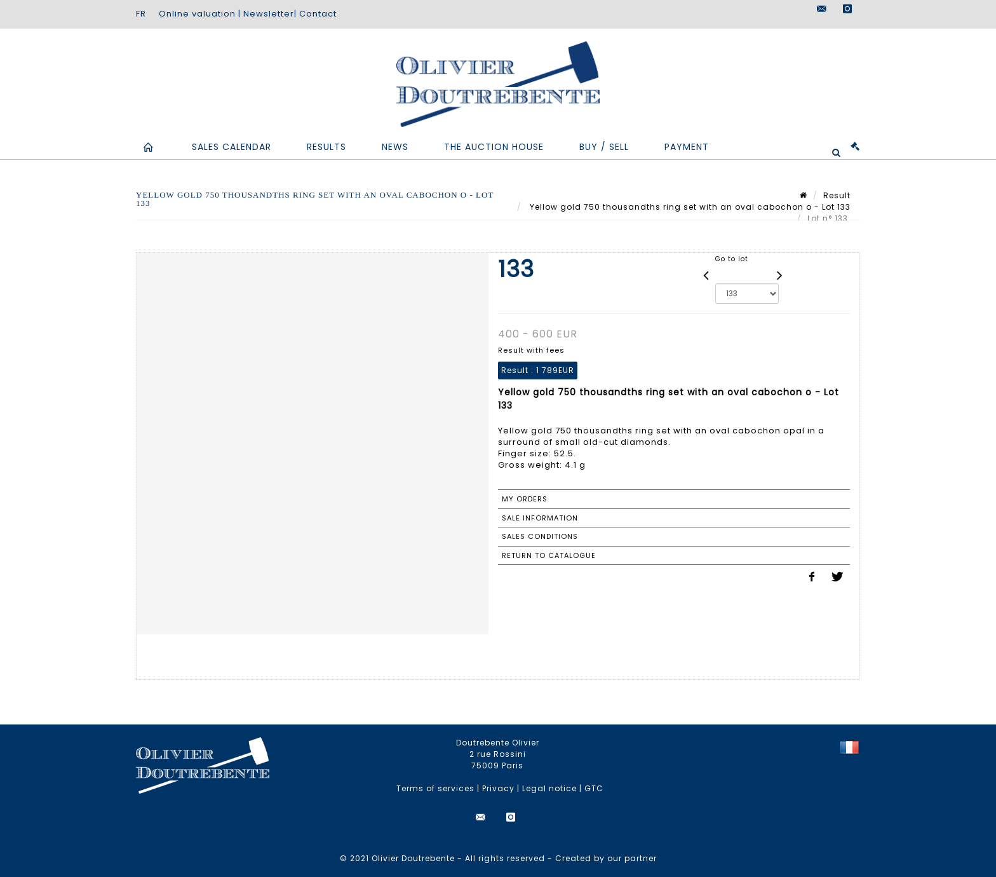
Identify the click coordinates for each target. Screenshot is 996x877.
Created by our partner (606, 858)
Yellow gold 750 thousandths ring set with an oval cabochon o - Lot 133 (689, 206)
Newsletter (268, 14)
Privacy (498, 788)
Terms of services (435, 788)
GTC (593, 788)
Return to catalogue (549, 555)
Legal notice (549, 788)
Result (837, 195)
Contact (318, 14)
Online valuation (197, 14)
